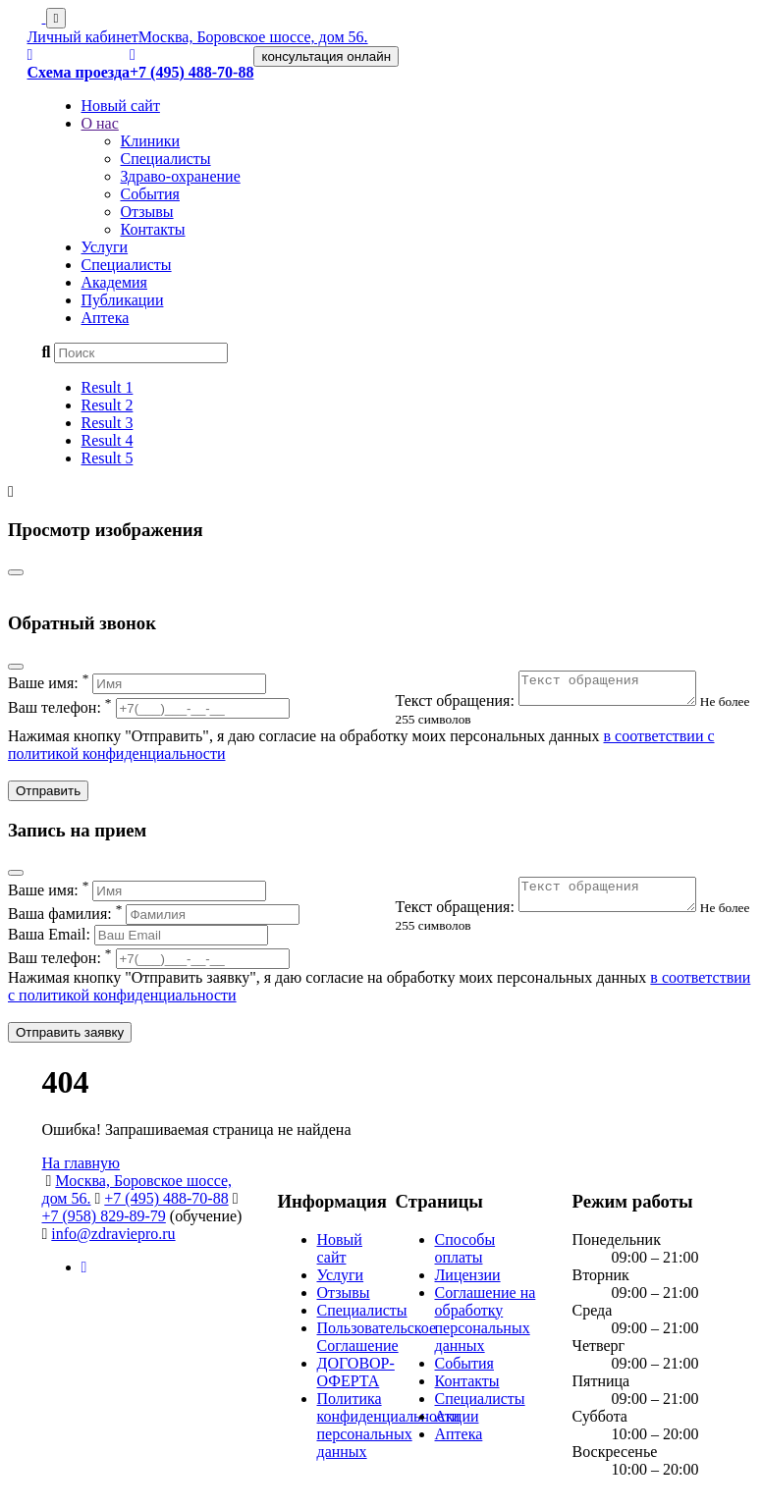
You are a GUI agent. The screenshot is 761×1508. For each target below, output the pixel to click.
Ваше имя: (137, 682)
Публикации (123, 300)
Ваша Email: (138, 940)
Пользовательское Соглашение (377, 1342)
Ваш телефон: (149, 707)
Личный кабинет (82, 36)
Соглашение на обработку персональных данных (485, 1325)
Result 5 (108, 458)
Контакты (153, 229)
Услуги (105, 247)
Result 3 (108, 422)
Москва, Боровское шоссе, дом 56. (253, 36)
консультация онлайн (326, 56)
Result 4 (108, 440)
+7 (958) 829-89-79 (104, 1221)
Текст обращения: (558, 706)
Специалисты (166, 158)
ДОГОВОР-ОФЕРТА (356, 1378)
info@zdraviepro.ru (113, 1239)
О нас (100, 123)
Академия (114, 282)
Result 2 (108, 405)
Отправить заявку (70, 1038)
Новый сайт (121, 105)
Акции (457, 1422)
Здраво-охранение (181, 176)
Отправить (48, 796)
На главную (81, 1168)
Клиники (151, 141)
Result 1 (108, 387)
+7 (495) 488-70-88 (166, 1204)
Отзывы (147, 211)
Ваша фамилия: (153, 919)
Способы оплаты (465, 1254)
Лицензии (468, 1280)
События (150, 194)
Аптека (106, 317)
